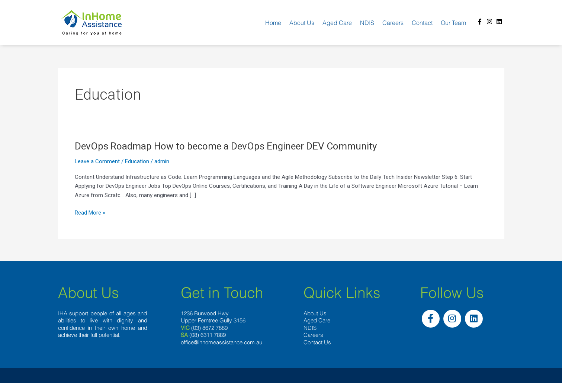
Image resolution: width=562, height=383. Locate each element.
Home (273, 22)
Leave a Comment (97, 161)
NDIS (367, 22)
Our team (453, 22)
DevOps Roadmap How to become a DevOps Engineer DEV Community (226, 146)
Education (137, 161)
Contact (422, 22)
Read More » (90, 213)
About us (301, 22)
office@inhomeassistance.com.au (221, 342)
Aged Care (337, 22)
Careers (393, 22)
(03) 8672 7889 (209, 327)
